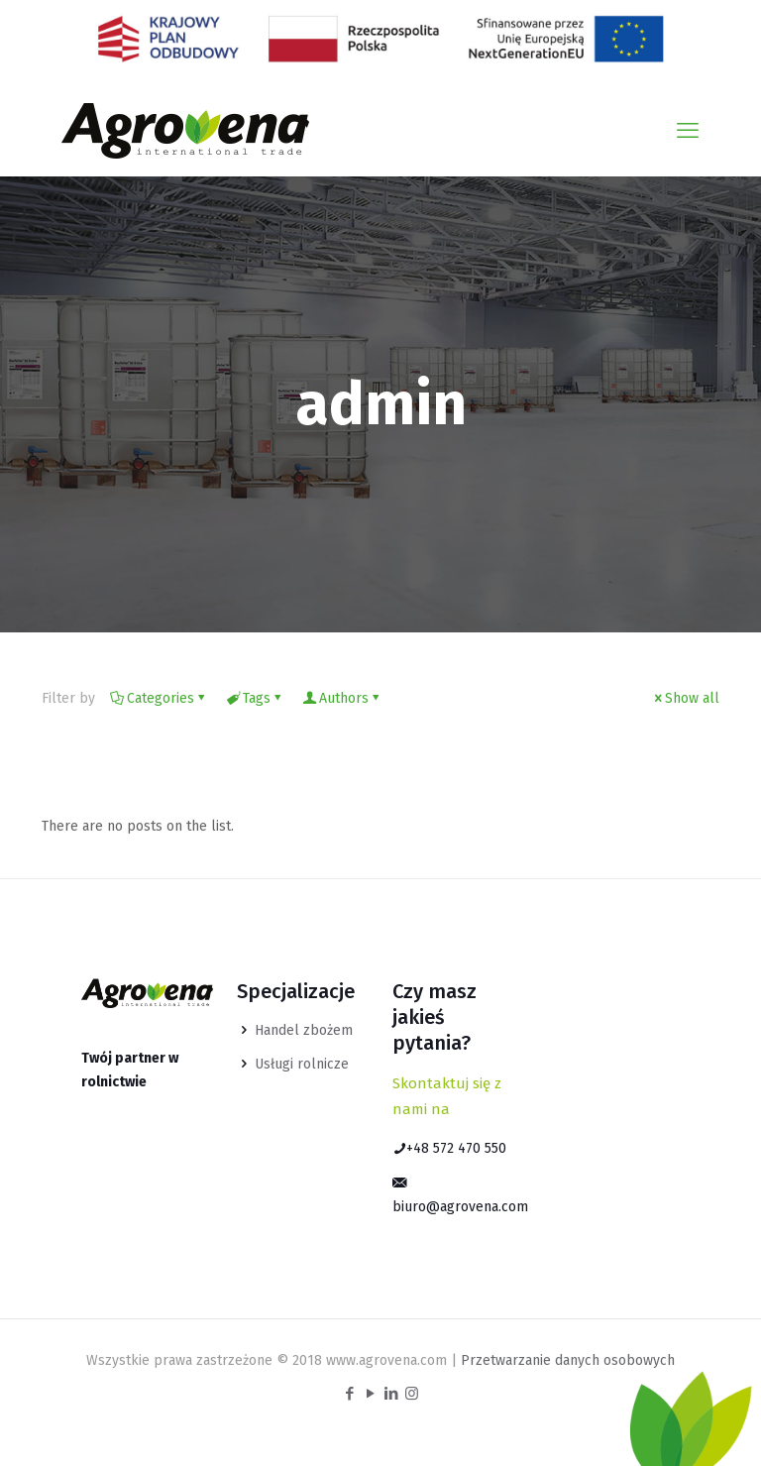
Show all (685, 698)
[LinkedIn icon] (390, 1394)
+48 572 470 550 (449, 1148)
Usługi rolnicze (302, 1064)
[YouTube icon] (370, 1394)
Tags (255, 698)
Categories (159, 698)
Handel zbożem (304, 1030)
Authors (342, 698)
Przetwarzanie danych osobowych (568, 1360)
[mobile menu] (688, 131)
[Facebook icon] (349, 1394)
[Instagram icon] (411, 1394)
